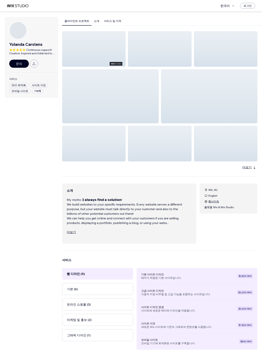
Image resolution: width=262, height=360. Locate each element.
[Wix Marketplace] (17, 6)
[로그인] (247, 6)
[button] (94, 49)
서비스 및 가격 (112, 21)
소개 (96, 21)
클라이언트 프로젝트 (76, 21)
